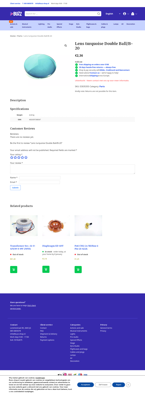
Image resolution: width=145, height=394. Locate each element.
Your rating (16, 154)
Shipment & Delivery (48, 334)
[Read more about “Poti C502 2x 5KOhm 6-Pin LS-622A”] (78, 269)
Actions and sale (77, 328)
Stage (71, 24)
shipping (94, 75)
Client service (15, 3)
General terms (106, 328)
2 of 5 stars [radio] (15, 157)
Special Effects (76, 340)
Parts (19, 36)
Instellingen (40, 378)
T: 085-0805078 (27, 3)
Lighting (41, 24)
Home (13, 36)
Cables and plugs (77, 352)
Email (13, 182)
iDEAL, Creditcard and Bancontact (115, 70)
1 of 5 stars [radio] (11, 157)
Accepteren (85, 384)
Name (14, 177)
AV (123, 24)
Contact (43, 328)
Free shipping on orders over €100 (94, 64)
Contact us (94, 73)
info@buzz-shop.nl (42, 3)
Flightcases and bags (79, 349)
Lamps (116, 24)
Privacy (103, 331)
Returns (43, 337)
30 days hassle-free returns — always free (97, 67)
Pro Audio (74, 337)
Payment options (47, 340)
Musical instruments (78, 331)
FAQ (42, 331)
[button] (65, 45)
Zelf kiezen (103, 384)
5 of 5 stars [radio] (25, 157)
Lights (72, 334)
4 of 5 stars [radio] (22, 157)
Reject (118, 384)
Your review (16, 163)
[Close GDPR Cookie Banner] (128, 384)
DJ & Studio (75, 346)
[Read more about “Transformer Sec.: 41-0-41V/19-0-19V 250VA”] (13, 269)
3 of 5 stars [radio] (18, 157)
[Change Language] (112, 13)
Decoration (130, 24)
